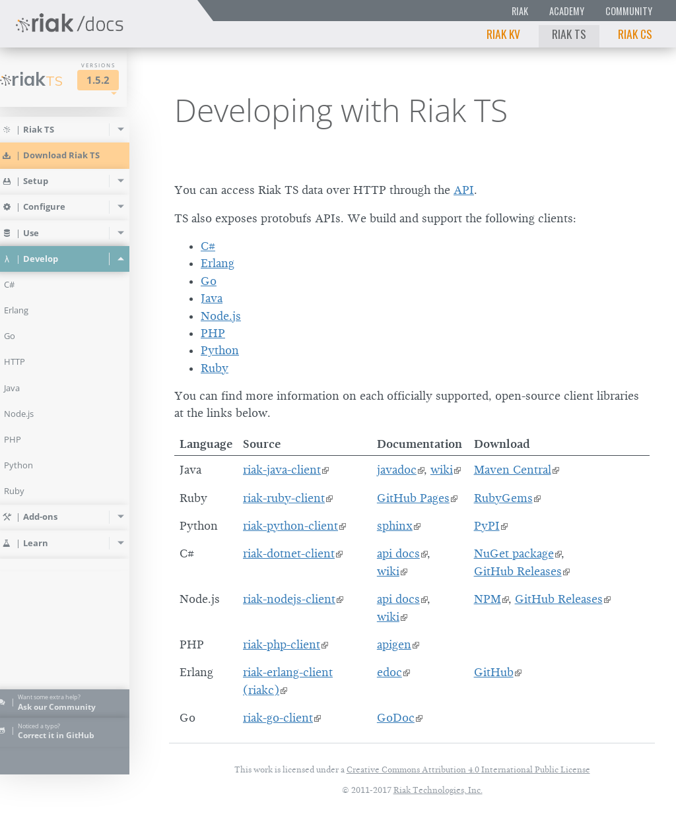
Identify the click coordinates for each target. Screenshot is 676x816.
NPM (487, 599)
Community (628, 11)
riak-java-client (282, 469)
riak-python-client (290, 525)
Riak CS (635, 33)
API (464, 190)
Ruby (214, 368)
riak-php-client (281, 644)
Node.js (221, 316)
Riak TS (569, 33)
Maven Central (512, 469)
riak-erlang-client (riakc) (288, 681)
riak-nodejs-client (289, 599)
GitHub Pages (413, 498)
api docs (398, 553)
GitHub (494, 672)
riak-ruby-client (284, 498)
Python (220, 350)
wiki (441, 469)
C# (208, 246)
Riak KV (503, 33)
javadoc (397, 469)
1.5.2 (116, 80)
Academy (566, 11)
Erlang (217, 263)
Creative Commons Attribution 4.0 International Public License (468, 769)
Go (209, 281)
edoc (389, 672)
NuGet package (514, 553)
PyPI (487, 525)
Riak (520, 11)
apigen (394, 644)
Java (211, 298)
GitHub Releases (518, 571)
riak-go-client (278, 717)
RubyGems (503, 498)
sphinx (395, 525)
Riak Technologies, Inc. (438, 790)
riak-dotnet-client (289, 553)
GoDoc (396, 717)
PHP (213, 333)
